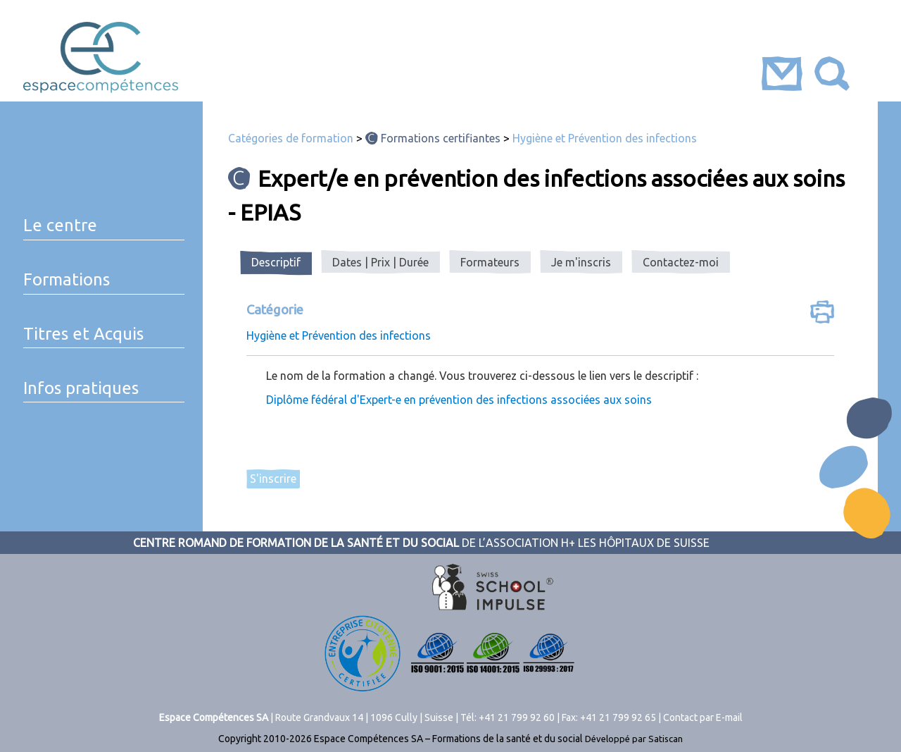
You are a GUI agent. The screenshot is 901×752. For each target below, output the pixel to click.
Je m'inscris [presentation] (581, 262)
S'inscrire (273, 478)
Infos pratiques (81, 387)
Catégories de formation (290, 138)
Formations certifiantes (440, 138)
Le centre (60, 225)
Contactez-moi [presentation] (681, 262)
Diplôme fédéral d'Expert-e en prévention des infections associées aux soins (459, 399)
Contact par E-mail (703, 717)
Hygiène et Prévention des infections (604, 138)
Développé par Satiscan (634, 739)
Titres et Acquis (83, 333)
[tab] (276, 262)
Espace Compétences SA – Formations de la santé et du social (448, 738)
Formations (66, 279)
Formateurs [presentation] (489, 262)
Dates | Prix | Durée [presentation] (380, 262)
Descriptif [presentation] (276, 262)
